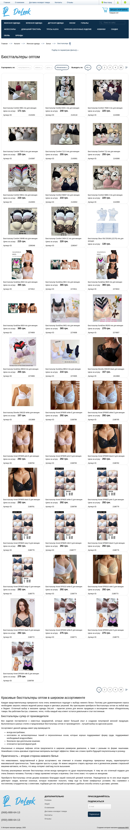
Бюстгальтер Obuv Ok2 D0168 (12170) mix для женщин (105, 240)
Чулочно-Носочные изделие (77, 29)
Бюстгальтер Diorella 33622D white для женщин (21, 413)
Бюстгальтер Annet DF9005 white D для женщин (106, 413)
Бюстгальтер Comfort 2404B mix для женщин (20, 239)
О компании (19, 2)
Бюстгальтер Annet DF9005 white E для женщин (64, 413)
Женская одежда (12, 23)
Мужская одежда (34, 23)
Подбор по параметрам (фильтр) (65, 50)
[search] (101, 22)
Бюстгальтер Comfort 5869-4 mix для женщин (105, 195)
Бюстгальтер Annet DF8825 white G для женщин (64, 500)
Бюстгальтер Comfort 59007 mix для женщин (63, 195)
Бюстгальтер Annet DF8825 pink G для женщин (106, 500)
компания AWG (123, 827)
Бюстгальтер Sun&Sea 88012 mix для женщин (63, 369)
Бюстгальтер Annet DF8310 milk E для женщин (106, 587)
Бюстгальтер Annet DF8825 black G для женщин (106, 543)
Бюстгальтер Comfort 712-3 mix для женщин (62, 151)
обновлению (61, 68)
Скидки (114, 29)
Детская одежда (56, 23)
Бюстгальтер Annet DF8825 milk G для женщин (64, 543)
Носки (72, 23)
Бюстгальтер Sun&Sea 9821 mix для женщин (63, 282)
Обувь (7, 35)
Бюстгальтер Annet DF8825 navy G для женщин (21, 543)
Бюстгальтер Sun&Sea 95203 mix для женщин (105, 326)
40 (88, 68)
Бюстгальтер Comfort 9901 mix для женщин (19, 108)
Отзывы (70, 2)
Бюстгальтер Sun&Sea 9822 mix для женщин (20, 282)
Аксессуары (10, 29)
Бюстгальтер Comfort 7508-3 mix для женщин (20, 151)
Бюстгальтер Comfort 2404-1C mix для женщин (63, 239)
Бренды (19, 35)
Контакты (58, 2)
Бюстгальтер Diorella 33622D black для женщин (106, 369)
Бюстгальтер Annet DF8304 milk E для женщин (21, 674)
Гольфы (85, 23)
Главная (7, 2)
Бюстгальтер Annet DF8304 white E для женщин (64, 630)
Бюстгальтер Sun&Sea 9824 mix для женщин (20, 326)
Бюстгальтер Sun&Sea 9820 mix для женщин (105, 282)
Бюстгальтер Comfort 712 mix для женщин (104, 151)
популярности (24, 68)
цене (49, 68)
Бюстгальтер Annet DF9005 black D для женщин (21, 500)
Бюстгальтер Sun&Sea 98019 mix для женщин (21, 369)
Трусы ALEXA (53, 29)
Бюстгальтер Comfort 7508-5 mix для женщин (105, 108)
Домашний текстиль (31, 29)
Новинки (101, 29)
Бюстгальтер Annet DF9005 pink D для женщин (64, 456)
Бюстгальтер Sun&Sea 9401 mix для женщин (63, 326)
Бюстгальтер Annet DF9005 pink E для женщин (21, 456)
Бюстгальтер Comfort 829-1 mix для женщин (62, 108)
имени (38, 68)
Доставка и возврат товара (39, 2)
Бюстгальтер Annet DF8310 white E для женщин (64, 587)
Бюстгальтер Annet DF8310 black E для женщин (21, 630)
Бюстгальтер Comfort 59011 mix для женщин (20, 195)
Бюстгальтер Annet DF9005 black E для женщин (106, 456)
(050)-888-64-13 (10, 819)
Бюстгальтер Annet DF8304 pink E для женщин (106, 630)
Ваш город (107, 2)
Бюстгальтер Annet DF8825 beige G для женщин (21, 587)
